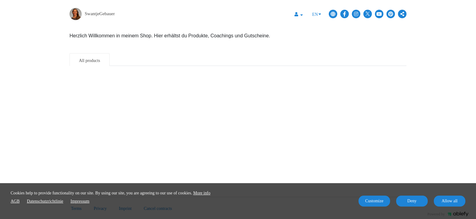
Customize (374, 201)
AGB (15, 201)
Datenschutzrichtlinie (45, 201)
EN (316, 14)
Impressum (79, 201)
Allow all (450, 201)
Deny (411, 201)
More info (201, 193)
